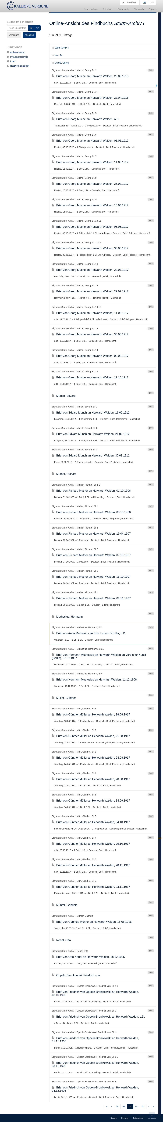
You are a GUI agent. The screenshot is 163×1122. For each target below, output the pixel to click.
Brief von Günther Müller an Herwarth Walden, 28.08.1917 (91, 779)
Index (11, 61)
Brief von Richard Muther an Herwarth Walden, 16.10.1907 (91, 576)
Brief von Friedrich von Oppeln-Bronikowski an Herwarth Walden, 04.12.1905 (95, 1089)
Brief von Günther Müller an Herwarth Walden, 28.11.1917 (91, 865)
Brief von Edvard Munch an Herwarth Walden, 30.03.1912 (91, 455)
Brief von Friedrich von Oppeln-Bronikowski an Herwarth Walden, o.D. (98, 1016)
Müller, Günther (64, 698)
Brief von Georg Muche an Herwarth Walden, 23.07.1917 (90, 269)
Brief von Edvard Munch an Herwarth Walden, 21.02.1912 (91, 434)
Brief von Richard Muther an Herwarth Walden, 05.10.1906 (91, 512)
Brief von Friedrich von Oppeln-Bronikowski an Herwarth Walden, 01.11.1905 (95, 1040)
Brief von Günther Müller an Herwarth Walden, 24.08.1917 (91, 757)
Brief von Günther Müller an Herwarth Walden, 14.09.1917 (91, 800)
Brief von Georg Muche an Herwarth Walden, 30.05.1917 (90, 248)
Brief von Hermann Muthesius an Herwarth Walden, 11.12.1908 (94, 679)
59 (123, 1106)
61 (136, 1106)
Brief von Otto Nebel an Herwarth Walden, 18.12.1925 (88, 956)
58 (117, 1106)
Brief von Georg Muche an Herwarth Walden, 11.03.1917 (90, 162)
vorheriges (14, 35)
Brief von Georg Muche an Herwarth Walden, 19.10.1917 (90, 377)
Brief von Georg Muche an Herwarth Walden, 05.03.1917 (90, 140)
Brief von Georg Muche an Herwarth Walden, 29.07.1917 (90, 291)
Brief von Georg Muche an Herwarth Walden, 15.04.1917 (90, 205)
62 (143, 1106)
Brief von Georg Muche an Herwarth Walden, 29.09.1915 (90, 76)
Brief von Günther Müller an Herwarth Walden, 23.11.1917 (91, 886)
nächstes (29, 35)
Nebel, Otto (61, 940)
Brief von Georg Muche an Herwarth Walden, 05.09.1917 (90, 356)
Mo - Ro (57, 55)
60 (130, 1106)
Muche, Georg (60, 62)
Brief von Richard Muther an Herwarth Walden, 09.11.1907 (91, 598)
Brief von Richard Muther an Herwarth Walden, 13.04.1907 (91, 533)
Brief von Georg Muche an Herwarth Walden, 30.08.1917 (90, 334)
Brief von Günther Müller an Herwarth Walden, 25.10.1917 (91, 843)
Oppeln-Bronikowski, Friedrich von (76, 975)
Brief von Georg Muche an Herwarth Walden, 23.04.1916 (90, 97)
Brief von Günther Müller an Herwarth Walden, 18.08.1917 (91, 714)
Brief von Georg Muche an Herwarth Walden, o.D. (86, 119)
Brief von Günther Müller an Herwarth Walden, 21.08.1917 (91, 736)
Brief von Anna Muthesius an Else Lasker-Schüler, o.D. (89, 633)
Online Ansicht (16, 52)
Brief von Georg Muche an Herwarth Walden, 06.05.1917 (90, 226)
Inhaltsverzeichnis (17, 57)
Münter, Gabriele (65, 905)
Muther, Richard (64, 473)
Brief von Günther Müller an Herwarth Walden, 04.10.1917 (91, 822)
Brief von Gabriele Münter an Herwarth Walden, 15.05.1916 (92, 921)
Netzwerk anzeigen (18, 66)
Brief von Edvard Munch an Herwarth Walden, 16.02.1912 (91, 412)
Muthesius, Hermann (67, 616)
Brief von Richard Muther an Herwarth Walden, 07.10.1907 (91, 555)
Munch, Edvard (64, 395)
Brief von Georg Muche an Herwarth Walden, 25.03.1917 (90, 183)
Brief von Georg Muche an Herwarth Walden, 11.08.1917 (90, 313)
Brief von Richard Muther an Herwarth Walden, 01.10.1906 (91, 490)
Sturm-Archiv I (60, 47)
